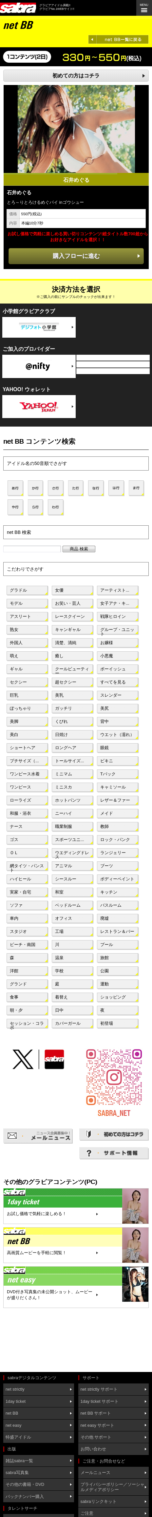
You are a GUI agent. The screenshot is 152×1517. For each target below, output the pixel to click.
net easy (13, 1425)
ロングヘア (65, 747)
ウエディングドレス (72, 854)
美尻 (104, 708)
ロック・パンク (115, 839)
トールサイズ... (69, 760)
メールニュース (95, 1472)
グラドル (18, 590)
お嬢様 (106, 642)
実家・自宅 (20, 892)
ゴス (14, 839)
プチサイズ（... (24, 760)
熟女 (14, 629)
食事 (14, 997)
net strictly (15, 1389)
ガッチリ (63, 708)
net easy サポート (98, 1425)
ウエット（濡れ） (117, 734)
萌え (14, 655)
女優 (59, 590)
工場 (59, 931)
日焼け (61, 734)
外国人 (16, 642)
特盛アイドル (18, 1437)
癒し (59, 655)
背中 (104, 721)
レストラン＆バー (117, 931)
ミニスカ (63, 787)
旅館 (104, 957)
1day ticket (16, 1401)
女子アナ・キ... (114, 603)
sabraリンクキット (99, 1501)
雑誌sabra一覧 (19, 1460)
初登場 (106, 1023)
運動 (104, 983)
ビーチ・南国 (22, 944)
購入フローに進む (76, 255)
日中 (59, 1010)
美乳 (59, 695)
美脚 (14, 721)
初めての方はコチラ (76, 75)
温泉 (59, 957)
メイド (106, 813)
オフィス (63, 918)
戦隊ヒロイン (113, 616)
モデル (16, 603)
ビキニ (106, 760)
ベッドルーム (68, 905)
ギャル (16, 668)
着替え (61, 997)
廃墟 (104, 918)
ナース (16, 826)
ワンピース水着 (25, 773)
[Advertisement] (33, 1340)
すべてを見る (113, 682)
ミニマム (63, 773)
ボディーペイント (117, 878)
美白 (14, 734)
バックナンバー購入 (25, 1496)
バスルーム (111, 905)
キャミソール (113, 787)
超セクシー (65, 682)
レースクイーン (70, 616)
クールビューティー (72, 670)
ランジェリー (113, 852)
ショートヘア (22, 747)
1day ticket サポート (100, 1401)
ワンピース (20, 787)
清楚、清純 (65, 642)
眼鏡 (104, 747)
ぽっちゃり (20, 708)
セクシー (18, 682)
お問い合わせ (93, 1448)
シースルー (65, 878)
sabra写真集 (17, 1472)
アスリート (20, 616)
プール (106, 944)
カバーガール (68, 1023)
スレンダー (111, 695)
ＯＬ (14, 852)
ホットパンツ (68, 800)
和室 (59, 892)
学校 (59, 970)
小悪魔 (106, 655)
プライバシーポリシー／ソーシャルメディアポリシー (112, 1487)
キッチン (108, 892)
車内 (14, 918)
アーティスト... (114, 590)
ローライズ (20, 800)
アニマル (63, 865)
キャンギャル (68, 629)
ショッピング (113, 997)
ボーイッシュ (113, 668)
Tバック (108, 773)
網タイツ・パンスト (27, 867)
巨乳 (14, 695)
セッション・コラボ (27, 1025)
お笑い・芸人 (68, 603)
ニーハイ (63, 813)
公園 (104, 970)
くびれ (61, 721)
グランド (18, 983)
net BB (12, 1413)
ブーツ (106, 865)
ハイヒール (20, 878)
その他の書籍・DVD (25, 1484)
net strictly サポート (99, 1389)
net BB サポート (96, 1413)
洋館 (14, 970)
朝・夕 (16, 1010)
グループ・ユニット (117, 631)
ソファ (16, 905)
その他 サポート (96, 1437)
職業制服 (63, 826)
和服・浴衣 (20, 813)
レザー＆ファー (115, 800)
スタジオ (18, 931)
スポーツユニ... (69, 839)
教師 (104, 826)
